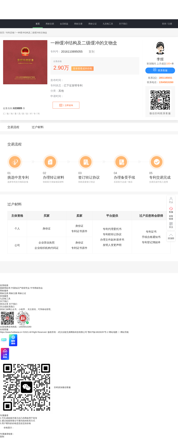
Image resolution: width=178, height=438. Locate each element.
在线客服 (4, 329)
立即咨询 (66, 105)
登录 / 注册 (167, 24)
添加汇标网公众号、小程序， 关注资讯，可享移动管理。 (26, 309)
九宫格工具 (108, 24)
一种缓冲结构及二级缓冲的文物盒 (31, 32)
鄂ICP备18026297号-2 (98, 332)
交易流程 (13, 127)
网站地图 (113, 332)
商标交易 (50, 24)
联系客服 (160, 70)
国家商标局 (5, 288)
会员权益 (64, 24)
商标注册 (78, 24)
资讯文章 (4, 304)
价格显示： (9, 427)
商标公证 (92, 24)
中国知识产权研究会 (20, 288)
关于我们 (123, 24)
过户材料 (38, 127)
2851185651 (165, 78)
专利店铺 (10, 32)
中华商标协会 (36, 288)
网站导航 (124, 332)
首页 (38, 24)
